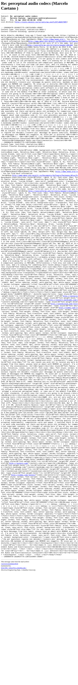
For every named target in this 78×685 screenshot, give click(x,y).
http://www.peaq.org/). (55, 44)
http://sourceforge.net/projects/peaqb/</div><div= (53, 226)
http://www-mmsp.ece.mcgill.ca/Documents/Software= (53, 46)
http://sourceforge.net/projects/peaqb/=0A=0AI (50, 51)
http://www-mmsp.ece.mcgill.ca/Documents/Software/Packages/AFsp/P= (45, 207)
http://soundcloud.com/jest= (64, 361)
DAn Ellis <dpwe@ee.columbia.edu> (13, 676)
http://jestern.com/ (18, 552)
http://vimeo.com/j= (68, 366)
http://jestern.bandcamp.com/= (63, 356)
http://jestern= (70, 352)
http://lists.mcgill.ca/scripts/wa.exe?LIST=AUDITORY (41, 23)
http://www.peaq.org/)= (67, 202)
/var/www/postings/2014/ (9, 672)
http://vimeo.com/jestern (23, 566)
